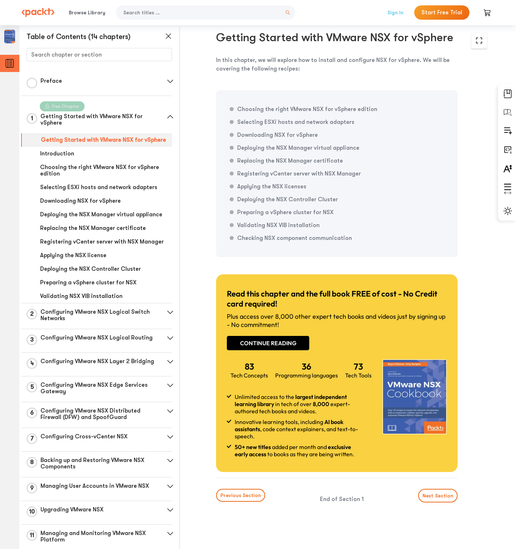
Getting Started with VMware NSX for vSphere (103, 140)
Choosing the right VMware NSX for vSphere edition (99, 170)
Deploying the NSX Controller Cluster (90, 269)
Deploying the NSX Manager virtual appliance (101, 214)
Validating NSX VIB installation (81, 296)
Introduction (57, 153)
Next (437, 496)
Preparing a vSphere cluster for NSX (88, 282)
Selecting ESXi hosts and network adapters (98, 187)
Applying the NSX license (73, 255)
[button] (170, 81)
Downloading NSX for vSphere (80, 201)
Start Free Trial (441, 12)
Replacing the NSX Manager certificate (93, 228)
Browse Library (87, 12)
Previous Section (240, 495)
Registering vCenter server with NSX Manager (102, 242)
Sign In (395, 12)
